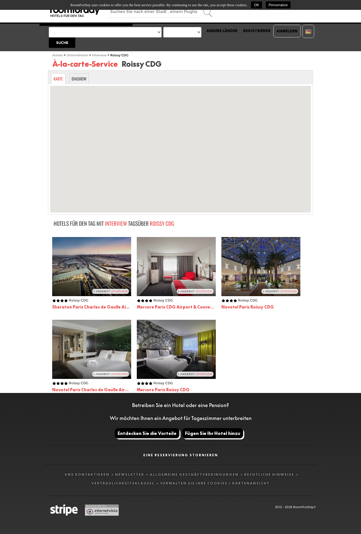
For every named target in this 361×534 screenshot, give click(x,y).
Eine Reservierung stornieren (180, 455)
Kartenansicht (251, 483)
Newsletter (130, 474)
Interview (99, 55)
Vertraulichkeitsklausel (123, 483)
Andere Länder (221, 30)
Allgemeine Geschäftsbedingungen (195, 474)
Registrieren (256, 30)
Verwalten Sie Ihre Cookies (194, 483)
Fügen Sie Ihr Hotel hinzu (212, 433)
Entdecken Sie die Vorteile (147, 433)
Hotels (57, 55)
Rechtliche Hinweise (269, 474)
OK (256, 5)
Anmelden (287, 31)
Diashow (79, 79)
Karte (58, 79)
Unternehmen (77, 55)
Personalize (278, 5)
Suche (62, 43)
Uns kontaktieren (88, 474)
